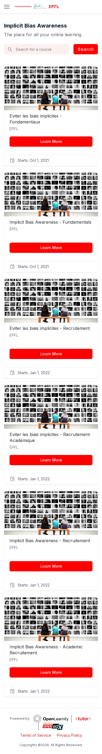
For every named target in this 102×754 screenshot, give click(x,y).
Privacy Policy (69, 735)
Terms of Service (35, 735)
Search (86, 49)
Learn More (51, 141)
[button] (7, 7)
